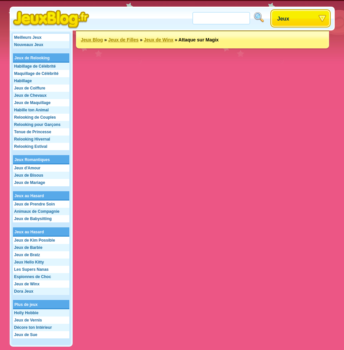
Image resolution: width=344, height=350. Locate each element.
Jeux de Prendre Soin (34, 204)
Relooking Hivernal (32, 139)
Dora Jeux (24, 291)
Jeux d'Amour (27, 168)
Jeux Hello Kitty (29, 262)
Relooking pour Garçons (37, 124)
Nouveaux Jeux (28, 44)
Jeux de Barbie (28, 247)
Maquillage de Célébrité (36, 73)
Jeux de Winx (27, 284)
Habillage (23, 81)
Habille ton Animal (31, 110)
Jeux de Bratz (27, 255)
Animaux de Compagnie (37, 211)
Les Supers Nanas (31, 269)
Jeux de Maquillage (32, 102)
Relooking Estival (30, 146)
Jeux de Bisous (28, 175)
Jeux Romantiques (32, 159)
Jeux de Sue (25, 334)
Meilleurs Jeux (28, 37)
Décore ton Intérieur (33, 327)
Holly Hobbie (26, 313)
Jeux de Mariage (29, 182)
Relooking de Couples (35, 117)
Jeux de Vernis (28, 320)
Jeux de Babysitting (33, 218)
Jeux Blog (92, 39)
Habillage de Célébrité (35, 66)
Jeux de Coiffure (29, 88)
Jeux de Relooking (32, 58)
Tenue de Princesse (32, 132)
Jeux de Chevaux (30, 95)
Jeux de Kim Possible (34, 240)
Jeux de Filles (123, 39)
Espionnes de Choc (32, 276)
